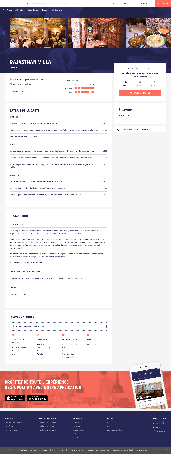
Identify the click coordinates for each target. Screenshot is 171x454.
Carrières (9, 426)
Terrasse (40, 351)
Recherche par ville (47, 423)
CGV (109, 423)
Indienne (14, 91)
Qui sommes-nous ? (13, 423)
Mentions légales (114, 430)
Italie (75, 434)
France (76, 423)
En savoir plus (142, 450)
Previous (9, 34)
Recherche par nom (47, 426)
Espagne (76, 426)
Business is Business (45, 348)
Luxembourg (78, 430)
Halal (23, 91)
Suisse (75, 438)
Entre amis (41, 345)
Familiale (41, 354)
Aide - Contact (11, 430)
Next (164, 34)
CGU (109, 426)
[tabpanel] (38, 33)
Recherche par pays (47, 430)
